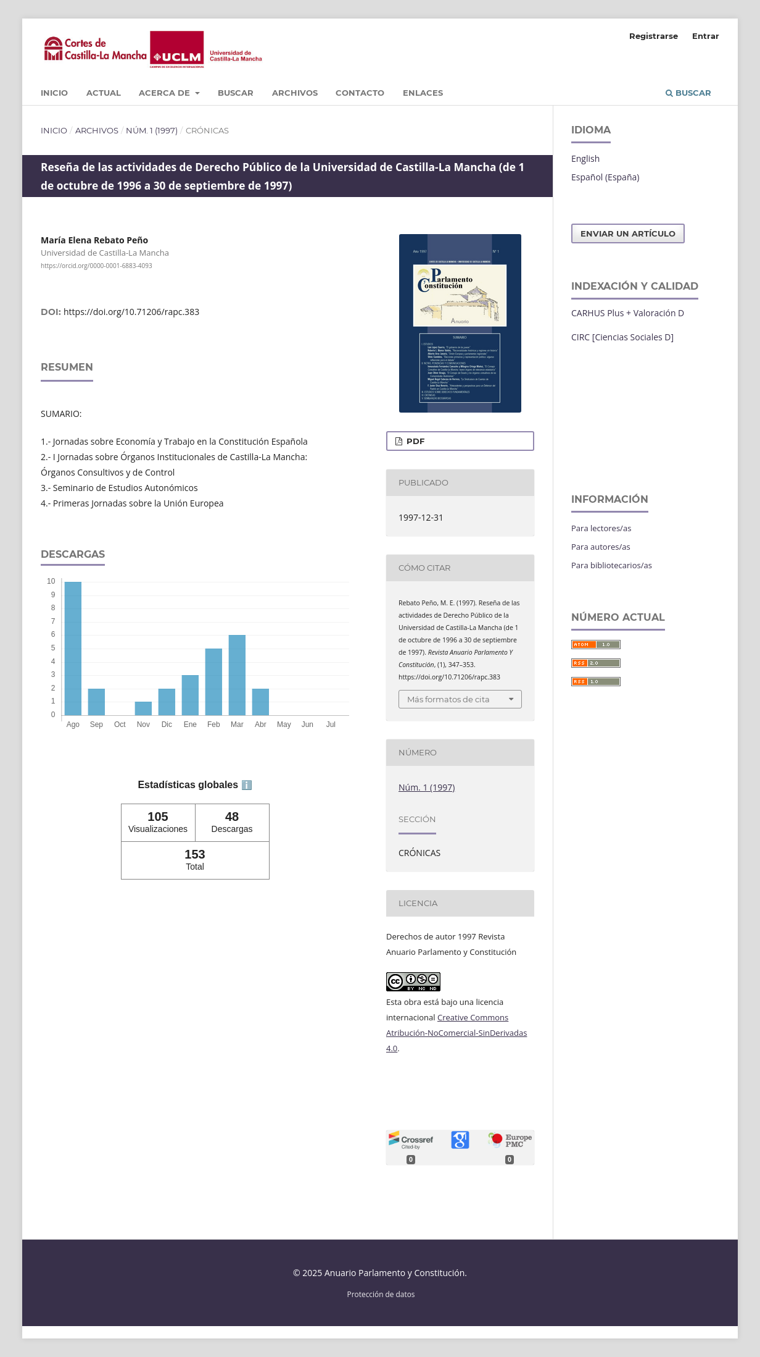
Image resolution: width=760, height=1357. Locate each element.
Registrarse (653, 36)
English (585, 158)
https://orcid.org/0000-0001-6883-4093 (96, 265)
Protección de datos (381, 1294)
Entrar (705, 36)
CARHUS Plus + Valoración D (627, 313)
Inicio (54, 93)
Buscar (236, 93)
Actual (103, 93)
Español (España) (605, 177)
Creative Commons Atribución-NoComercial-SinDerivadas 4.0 (456, 1033)
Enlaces (423, 93)
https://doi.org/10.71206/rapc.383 (131, 311)
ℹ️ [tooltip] (246, 785)
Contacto (360, 93)
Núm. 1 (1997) (152, 130)
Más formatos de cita (448, 699)
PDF (414, 441)
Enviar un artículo (627, 233)
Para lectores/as (601, 528)
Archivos (295, 93)
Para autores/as (600, 546)
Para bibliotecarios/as (611, 565)
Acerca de (165, 93)
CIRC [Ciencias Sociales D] (622, 337)
